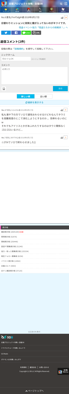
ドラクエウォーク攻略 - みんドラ (13, 348)
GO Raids (4, 353)
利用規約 (23, 367)
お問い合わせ (44, 367)
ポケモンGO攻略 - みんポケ (11, 359)
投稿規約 (19, 48)
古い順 (43, 96)
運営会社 (33, 367)
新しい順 (25, 96)
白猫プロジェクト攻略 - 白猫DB (26, 3)
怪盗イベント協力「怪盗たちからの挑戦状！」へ (43, 27)
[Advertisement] (34, 186)
